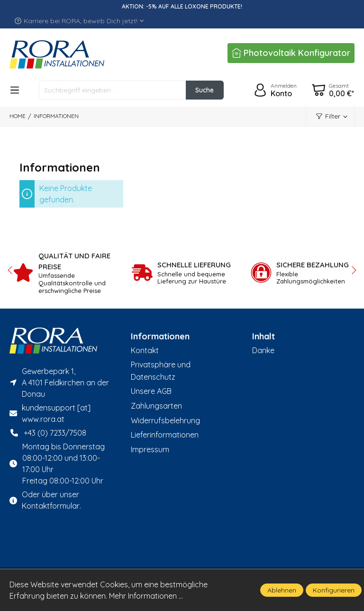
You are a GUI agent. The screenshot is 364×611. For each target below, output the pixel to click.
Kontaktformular (51, 506)
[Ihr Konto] (274, 90)
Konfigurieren (334, 590)
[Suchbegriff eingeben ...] (112, 90)
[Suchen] (204, 90)
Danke (263, 350)
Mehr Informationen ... (146, 596)
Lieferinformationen (165, 434)
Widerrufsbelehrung (165, 420)
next (352, 270)
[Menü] (14, 90)
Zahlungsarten (156, 405)
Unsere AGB (151, 391)
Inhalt (263, 336)
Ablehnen (281, 590)
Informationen (160, 336)
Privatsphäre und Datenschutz (161, 371)
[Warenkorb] (332, 90)
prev (12, 270)
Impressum (150, 449)
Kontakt (145, 350)
